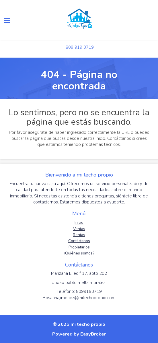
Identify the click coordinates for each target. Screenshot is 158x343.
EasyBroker (93, 334)
